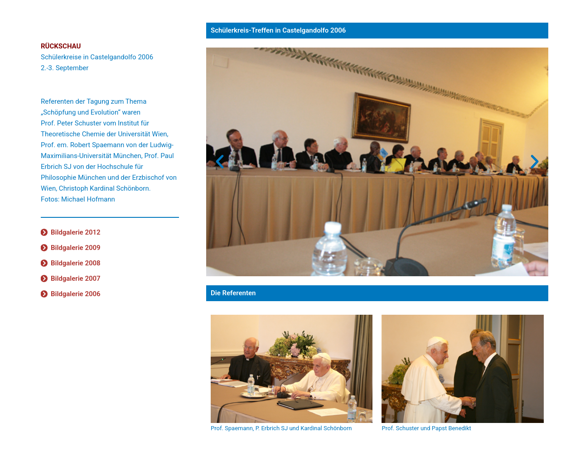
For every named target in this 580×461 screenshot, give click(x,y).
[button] (220, 162)
